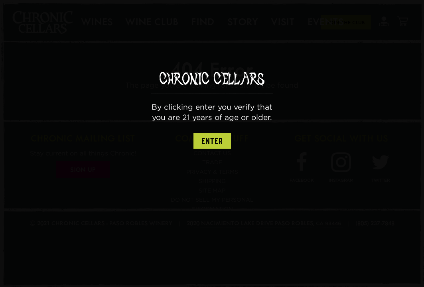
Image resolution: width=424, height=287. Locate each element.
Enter (212, 141)
